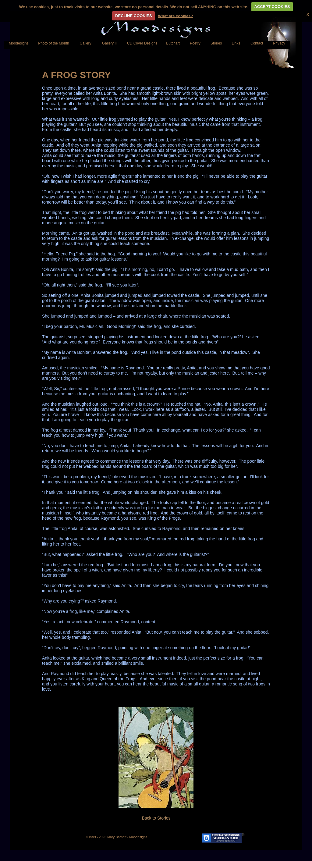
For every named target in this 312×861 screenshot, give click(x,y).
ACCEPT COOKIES (272, 6)
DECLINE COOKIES (133, 15)
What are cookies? (175, 15)
